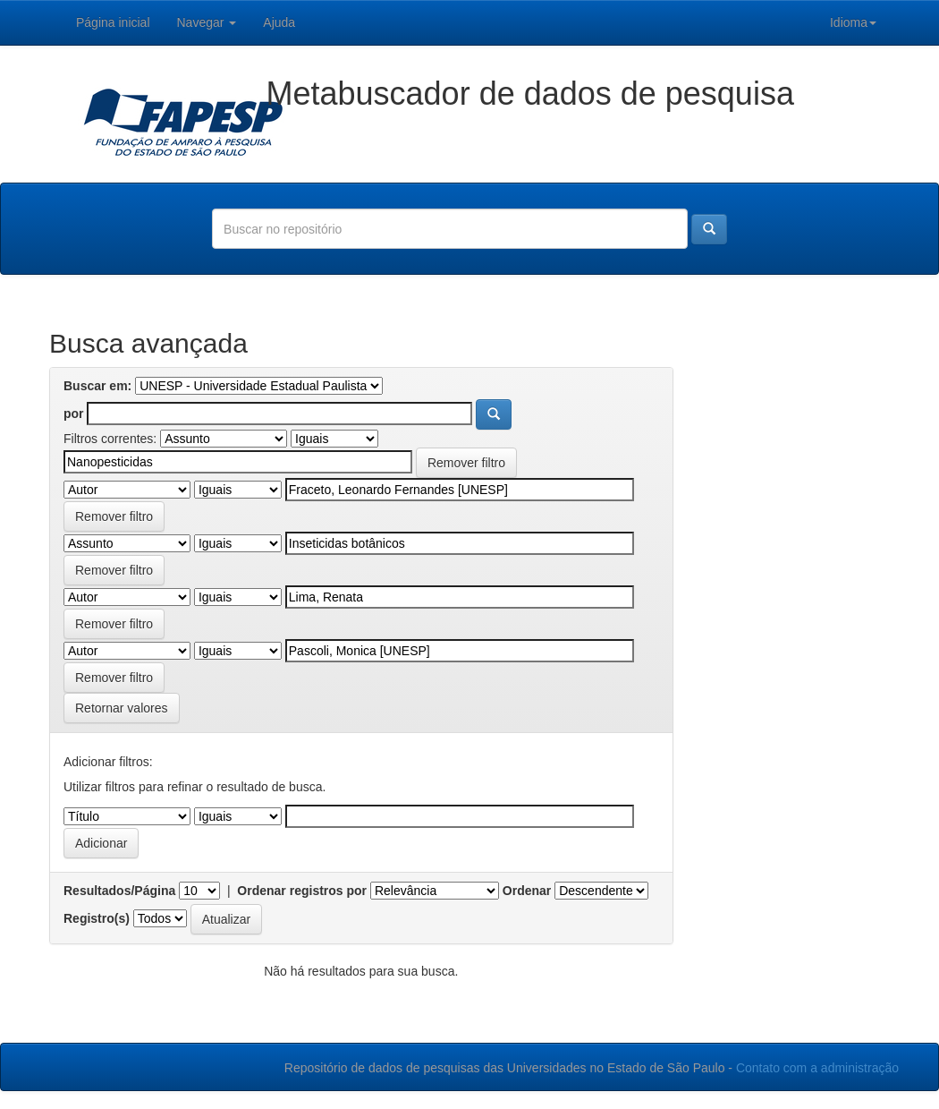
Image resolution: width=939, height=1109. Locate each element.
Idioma (853, 22)
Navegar (207, 22)
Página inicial (113, 22)
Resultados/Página (119, 890)
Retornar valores (121, 708)
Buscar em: (97, 386)
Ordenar (527, 890)
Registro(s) (96, 918)
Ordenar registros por (302, 890)
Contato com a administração (817, 1068)
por (73, 413)
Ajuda (279, 22)
